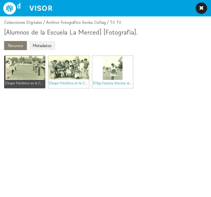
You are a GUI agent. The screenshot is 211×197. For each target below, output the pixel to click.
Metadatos (42, 45)
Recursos (15, 45)
